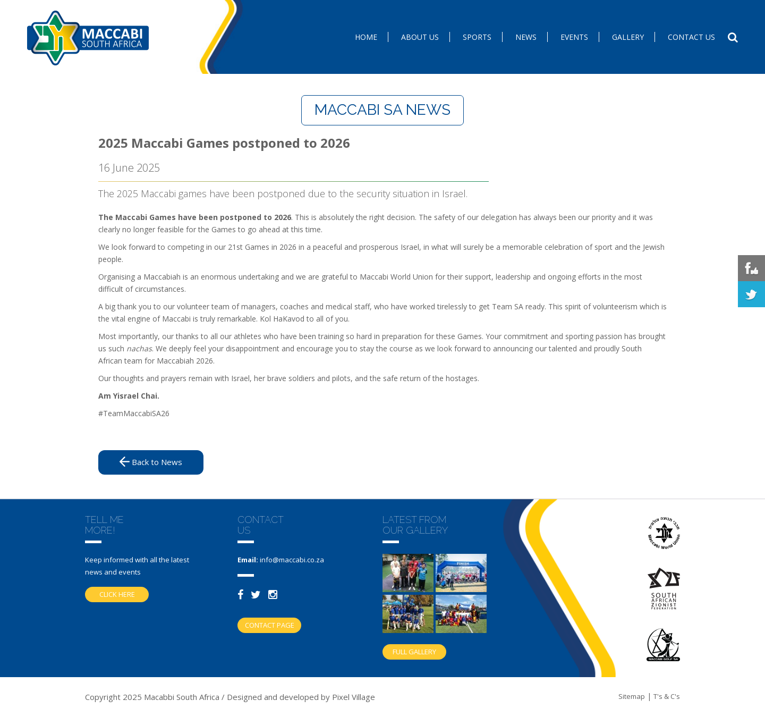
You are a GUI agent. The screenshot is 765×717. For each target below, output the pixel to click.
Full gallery (414, 651)
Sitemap (631, 696)
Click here (117, 594)
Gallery (628, 37)
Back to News (151, 462)
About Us (420, 37)
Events (574, 37)
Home (366, 37)
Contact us (691, 37)
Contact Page (269, 625)
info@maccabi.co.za (292, 559)
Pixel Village (353, 696)
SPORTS (477, 37)
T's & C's (666, 696)
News (526, 37)
